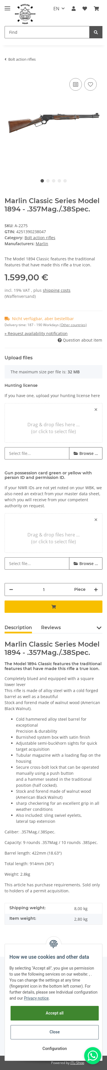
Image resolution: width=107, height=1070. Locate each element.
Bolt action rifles (40, 237)
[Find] (47, 32)
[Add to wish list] (90, 84)
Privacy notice (36, 998)
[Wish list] (84, 8)
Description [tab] (18, 627)
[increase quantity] (96, 589)
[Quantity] (43, 589)
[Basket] (96, 8)
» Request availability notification (36, 333)
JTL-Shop (77, 1062)
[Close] (96, 409)
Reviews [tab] (51, 627)
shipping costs (56, 290)
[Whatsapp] (92, 1055)
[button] (73, 8)
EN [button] (56, 8)
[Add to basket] (53, 607)
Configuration (55, 1048)
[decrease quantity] (11, 589)
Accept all (54, 1013)
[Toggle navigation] (7, 5)
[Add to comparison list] (75, 84)
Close (55, 1032)
